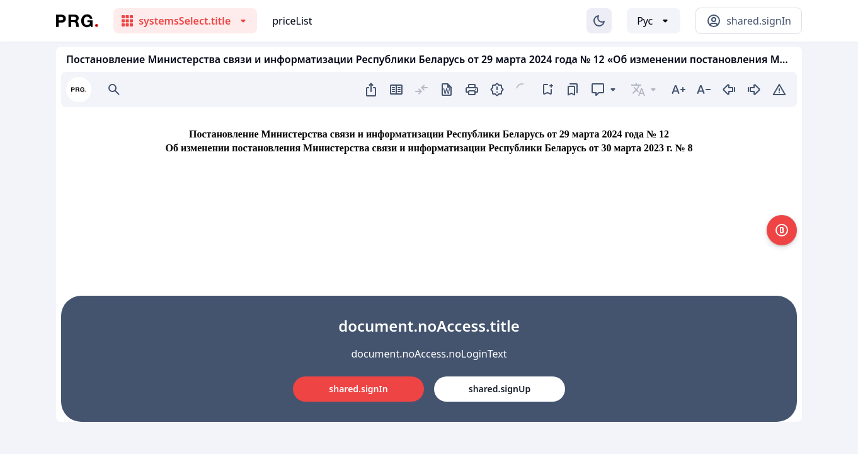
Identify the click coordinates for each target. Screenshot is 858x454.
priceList (292, 21)
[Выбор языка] (653, 20)
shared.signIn (358, 389)
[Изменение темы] (599, 20)
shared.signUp (499, 389)
